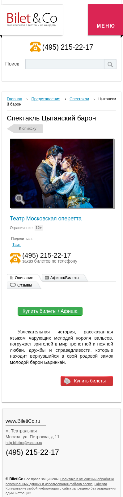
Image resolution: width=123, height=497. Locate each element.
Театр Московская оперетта (46, 218)
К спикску (27, 128)
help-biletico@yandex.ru (24, 443)
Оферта (101, 484)
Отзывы (24, 285)
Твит (16, 244)
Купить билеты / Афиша (50, 311)
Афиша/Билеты (64, 277)
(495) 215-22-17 (67, 47)
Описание (24, 277)
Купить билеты (90, 380)
